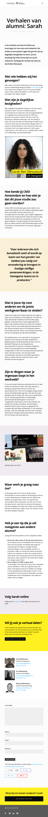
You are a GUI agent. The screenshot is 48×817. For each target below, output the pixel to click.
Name (7, 732)
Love (13, 770)
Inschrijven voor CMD (24, 799)
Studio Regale (36, 87)
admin (16, 31)
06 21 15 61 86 (21, 690)
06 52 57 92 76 (21, 666)
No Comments (30, 31)
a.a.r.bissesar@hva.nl (23, 663)
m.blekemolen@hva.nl (23, 688)
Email (7, 740)
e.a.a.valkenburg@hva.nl (24, 676)
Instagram (17, 601)
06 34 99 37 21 (21, 678)
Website (7, 749)
